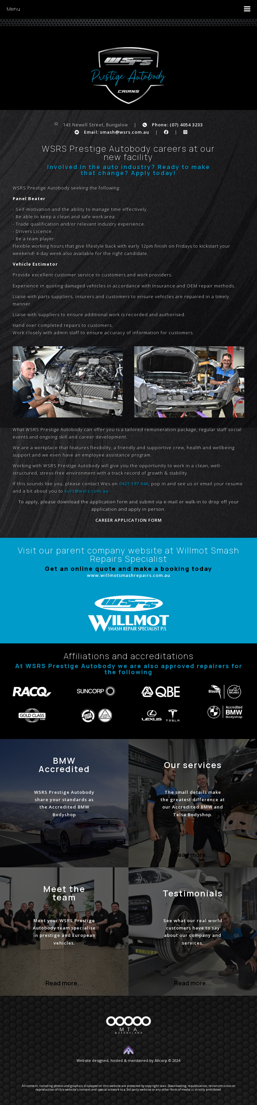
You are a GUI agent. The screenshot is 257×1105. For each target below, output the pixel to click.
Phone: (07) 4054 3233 (173, 125)
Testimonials (193, 893)
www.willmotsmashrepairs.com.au (128, 575)
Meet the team (64, 893)
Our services (193, 765)
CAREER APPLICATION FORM (128, 520)
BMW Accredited (64, 765)
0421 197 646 (134, 484)
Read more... (193, 855)
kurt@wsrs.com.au (87, 491)
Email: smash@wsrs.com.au (112, 132)
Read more (64, 855)
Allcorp (161, 1060)
